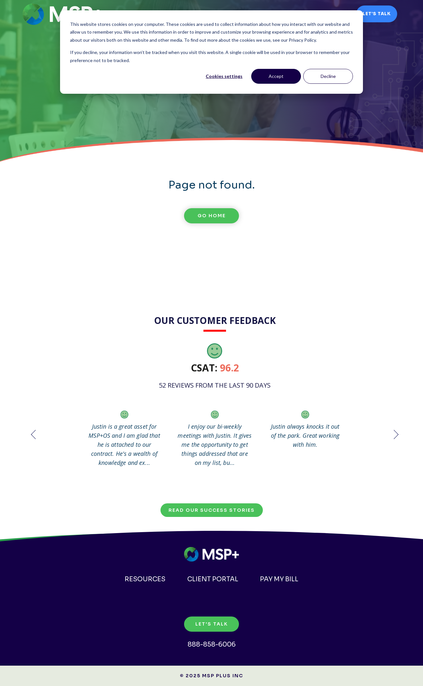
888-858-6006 (212, 644)
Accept (276, 76)
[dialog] (211, 52)
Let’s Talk (377, 13)
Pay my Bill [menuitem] (280, 579)
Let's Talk (211, 624)
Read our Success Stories (212, 510)
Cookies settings (224, 76)
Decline (328, 76)
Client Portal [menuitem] (213, 579)
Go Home (212, 216)
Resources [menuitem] (143, 579)
